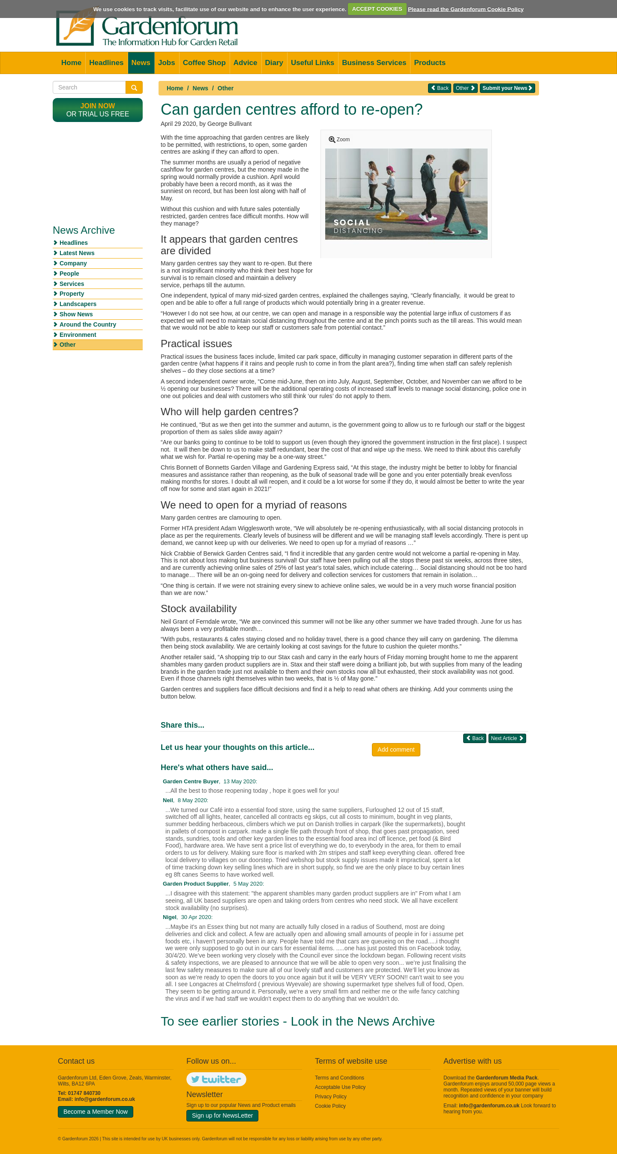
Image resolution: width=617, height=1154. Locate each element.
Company (73, 263)
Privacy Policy (331, 1097)
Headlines (106, 63)
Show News (76, 314)
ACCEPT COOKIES (377, 9)
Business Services (374, 63)
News (141, 63)
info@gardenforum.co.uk (105, 1099)
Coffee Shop (204, 63)
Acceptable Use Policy (340, 1087)
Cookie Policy (330, 1106)
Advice (246, 63)
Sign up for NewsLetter (222, 1115)
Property (72, 293)
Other (226, 88)
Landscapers (78, 303)
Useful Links (312, 63)
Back (440, 88)
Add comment (395, 749)
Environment (78, 334)
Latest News (77, 253)
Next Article (507, 738)
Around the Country (88, 324)
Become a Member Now (95, 1111)
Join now (98, 106)
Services (72, 283)
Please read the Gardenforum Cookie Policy (466, 9)
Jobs (166, 63)
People (69, 273)
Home (71, 63)
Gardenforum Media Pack (506, 1078)
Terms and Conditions (339, 1078)
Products (430, 63)
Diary (274, 63)
